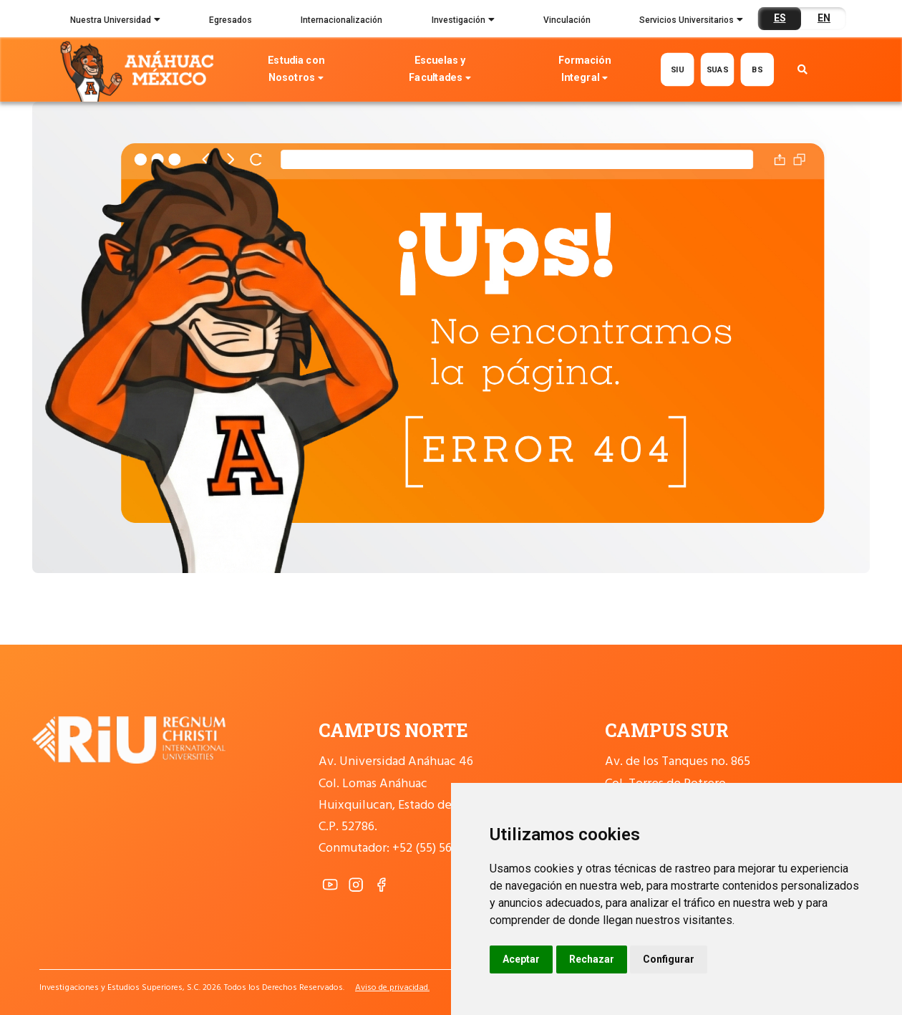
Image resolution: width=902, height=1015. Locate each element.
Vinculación (567, 20)
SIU (677, 69)
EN (824, 18)
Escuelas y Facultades (440, 70)
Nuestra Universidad (115, 21)
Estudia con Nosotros (296, 70)
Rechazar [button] (591, 959)
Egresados (230, 20)
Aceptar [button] (521, 959)
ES (780, 18)
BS (757, 69)
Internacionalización (341, 20)
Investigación (463, 21)
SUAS (718, 69)
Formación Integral (584, 70)
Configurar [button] (668, 959)
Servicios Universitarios (691, 21)
